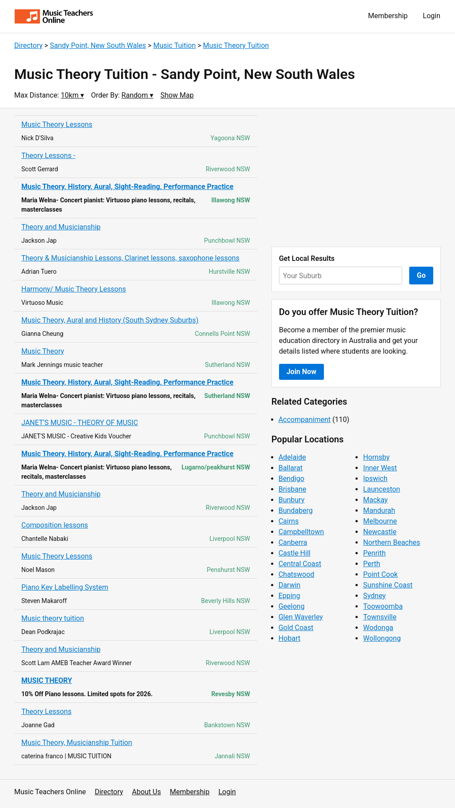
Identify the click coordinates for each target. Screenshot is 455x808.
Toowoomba (383, 606)
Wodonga (378, 627)
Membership (387, 16)
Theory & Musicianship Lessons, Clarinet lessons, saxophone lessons (130, 258)
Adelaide (292, 457)
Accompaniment (305, 419)
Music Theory (42, 351)
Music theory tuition (52, 618)
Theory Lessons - (48, 155)
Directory (28, 45)
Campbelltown (301, 532)
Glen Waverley (301, 617)
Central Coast (300, 564)
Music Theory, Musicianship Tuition (76, 742)
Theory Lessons (46, 711)
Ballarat (291, 468)
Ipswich (375, 478)
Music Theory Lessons (56, 124)
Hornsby (376, 457)
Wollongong (382, 638)
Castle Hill (295, 553)
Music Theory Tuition (236, 45)
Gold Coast (296, 627)
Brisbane (293, 489)
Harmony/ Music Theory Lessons (73, 289)
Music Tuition (174, 45)
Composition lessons (54, 525)
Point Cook (380, 574)
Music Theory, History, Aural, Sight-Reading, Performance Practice (127, 186)
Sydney (374, 595)
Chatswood (297, 574)
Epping (289, 595)
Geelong (292, 606)
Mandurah (379, 510)
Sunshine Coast (387, 585)
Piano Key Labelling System (64, 587)
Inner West (380, 468)
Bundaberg (296, 510)
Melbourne (380, 521)
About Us (146, 792)
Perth (371, 564)
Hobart (289, 638)
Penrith (374, 553)
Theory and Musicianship (60, 227)
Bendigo (291, 478)
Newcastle (379, 532)
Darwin (290, 585)
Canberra (293, 542)
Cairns (289, 521)
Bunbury (292, 500)
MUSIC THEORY (46, 680)
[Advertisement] (356, 177)
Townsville (379, 617)
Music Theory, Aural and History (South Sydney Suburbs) (110, 320)
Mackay (375, 500)
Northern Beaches (391, 542)
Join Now (301, 371)
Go (421, 275)
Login (431, 16)
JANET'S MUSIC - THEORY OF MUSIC (79, 422)
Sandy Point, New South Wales (98, 45)
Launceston (381, 489)
